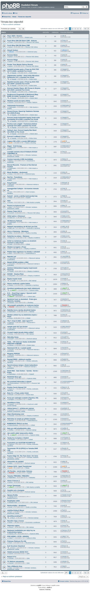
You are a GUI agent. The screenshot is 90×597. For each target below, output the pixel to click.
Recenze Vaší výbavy (33, 42)
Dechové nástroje (32, 338)
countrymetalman (14, 383)
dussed (11, 102)
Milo (10, 366)
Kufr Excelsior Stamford (16, 546)
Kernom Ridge (12, 60)
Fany (10, 155)
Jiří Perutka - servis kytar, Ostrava (19, 471)
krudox (11, 202)
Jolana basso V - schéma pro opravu (20, 408)
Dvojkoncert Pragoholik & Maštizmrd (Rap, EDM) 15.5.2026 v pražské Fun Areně (22, 95)
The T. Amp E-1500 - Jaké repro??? (20, 321)
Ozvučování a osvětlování (33, 522)
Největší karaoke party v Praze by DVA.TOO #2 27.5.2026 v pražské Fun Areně (23, 70)
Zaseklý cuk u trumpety (15, 490)
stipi (10, 37)
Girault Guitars (12, 50)
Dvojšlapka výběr (13, 501)
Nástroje (31, 311)
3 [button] (75, 29)
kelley (10, 233)
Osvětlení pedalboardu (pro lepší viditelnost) (23, 288)
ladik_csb (11, 228)
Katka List (12, 217)
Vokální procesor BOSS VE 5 (17, 552)
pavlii (10, 143)
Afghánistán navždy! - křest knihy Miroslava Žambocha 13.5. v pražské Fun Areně (23, 76)
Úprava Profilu (12, 495)
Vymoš (11, 553)
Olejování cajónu (13, 525)
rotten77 (13, 290)
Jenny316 (12, 264)
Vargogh (13, 73)
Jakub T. (11, 538)
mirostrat (11, 415)
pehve (10, 482)
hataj (10, 568)
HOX (9, 201)
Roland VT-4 (11, 557)
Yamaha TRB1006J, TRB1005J (18, 476)
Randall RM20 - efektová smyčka (19, 359)
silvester (11, 558)
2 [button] (72, 29)
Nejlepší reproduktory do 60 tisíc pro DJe (22, 226)
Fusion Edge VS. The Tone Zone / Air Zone (22, 456)
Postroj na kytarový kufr (16, 205)
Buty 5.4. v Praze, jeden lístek (18, 393)
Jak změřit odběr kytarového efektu (20, 433)
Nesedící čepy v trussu (15, 521)
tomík (10, 507)
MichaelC (11, 184)
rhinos (10, 318)
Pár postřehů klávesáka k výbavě (19, 381)
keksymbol (12, 275)
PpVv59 (11, 349)
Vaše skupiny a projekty (33, 202)
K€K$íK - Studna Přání (15, 274)
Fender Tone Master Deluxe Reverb (20, 64)
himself (11, 394)
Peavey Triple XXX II (14, 211)
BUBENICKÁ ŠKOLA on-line (17, 423)
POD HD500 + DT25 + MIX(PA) (18, 536)
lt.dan (10, 192)
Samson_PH (12, 533)
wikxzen (11, 51)
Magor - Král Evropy (14, 146)
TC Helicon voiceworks (15, 561)
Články (27, 468)
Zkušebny (30, 302)
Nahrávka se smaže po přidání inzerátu (21, 419)
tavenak (11, 378)
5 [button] (80, 29)
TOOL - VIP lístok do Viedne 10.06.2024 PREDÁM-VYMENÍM (21, 342)
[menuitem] (15, 13)
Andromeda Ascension (15, 105)
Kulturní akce (33, 73)
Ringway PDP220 (13, 354)
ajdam (10, 463)
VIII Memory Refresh (14, 221)
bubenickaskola (13, 425)
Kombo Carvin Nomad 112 (16, 387)
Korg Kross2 (11, 183)
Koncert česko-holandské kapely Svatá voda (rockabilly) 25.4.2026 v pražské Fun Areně (23, 118)
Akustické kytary (30, 542)
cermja (11, 334)
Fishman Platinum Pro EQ (16, 541)
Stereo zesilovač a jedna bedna (18, 283)
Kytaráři (28, 197)
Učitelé (28, 244)
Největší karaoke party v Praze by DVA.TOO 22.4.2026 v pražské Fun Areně (23, 83)
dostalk (13, 280)
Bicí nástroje (32, 280)
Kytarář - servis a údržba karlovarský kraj (22, 196)
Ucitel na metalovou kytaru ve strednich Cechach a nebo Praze (21, 242)
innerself (11, 213)
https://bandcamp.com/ (15, 414)
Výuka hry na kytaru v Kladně (18, 438)
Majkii (10, 197)
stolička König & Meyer (15, 510)
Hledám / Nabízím (32, 102)
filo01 (10, 253)
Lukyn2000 (12, 258)
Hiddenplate (12, 107)
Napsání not (11, 256)
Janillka (11, 430)
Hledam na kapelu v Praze (16, 247)
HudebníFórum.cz (12, 498)
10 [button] (85, 29)
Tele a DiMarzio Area (14, 566)
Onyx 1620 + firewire (14, 36)
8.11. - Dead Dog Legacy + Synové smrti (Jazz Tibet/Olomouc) (21, 294)
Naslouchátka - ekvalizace (16, 505)
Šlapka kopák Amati (14, 279)
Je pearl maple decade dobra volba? (20, 332)
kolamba (11, 302)
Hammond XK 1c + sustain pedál (19, 348)
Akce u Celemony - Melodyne (17, 231)
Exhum (13, 548)
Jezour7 (11, 527)
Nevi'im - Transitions (14, 177)
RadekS (11, 361)
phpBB (39, 585)
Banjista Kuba (13, 502)
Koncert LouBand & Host (16, 136)
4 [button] (77, 29)
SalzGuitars (12, 311)
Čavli (10, 512)
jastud (10, 47)
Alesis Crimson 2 (13, 481)
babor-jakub (12, 328)
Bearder (11, 451)
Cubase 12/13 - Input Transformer (19, 466)
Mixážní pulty (29, 37)
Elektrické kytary (32, 51)
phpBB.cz (49, 587)
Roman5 (11, 355)
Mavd (13, 518)
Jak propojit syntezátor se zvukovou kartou (23, 305)
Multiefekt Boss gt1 (14, 377)
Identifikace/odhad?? (15, 516)
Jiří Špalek (12, 439)
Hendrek (11, 307)
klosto (10, 522)
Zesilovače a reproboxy (33, 228)
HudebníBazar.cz (31, 253)
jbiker (10, 207)
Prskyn (11, 42)
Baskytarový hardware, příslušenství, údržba (21, 410)
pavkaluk (11, 410)
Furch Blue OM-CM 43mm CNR (18, 45)
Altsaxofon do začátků (15, 461)
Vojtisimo (11, 444)
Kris (10, 248)
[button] (66, 28)
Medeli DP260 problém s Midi (17, 262)
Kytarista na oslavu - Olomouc (18, 236)
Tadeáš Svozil (13, 496)
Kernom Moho (12, 55)
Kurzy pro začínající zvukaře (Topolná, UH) (22, 398)
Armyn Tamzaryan (13, 485)
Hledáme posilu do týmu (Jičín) (18, 101)
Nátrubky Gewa (12, 337)
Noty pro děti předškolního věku (19, 428)
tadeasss (11, 322)
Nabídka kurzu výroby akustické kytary (21, 310)
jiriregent (11, 399)
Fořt (10, 492)
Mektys (11, 160)
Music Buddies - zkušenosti (17, 172)
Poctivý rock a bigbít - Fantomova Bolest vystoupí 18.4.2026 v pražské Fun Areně (22, 124)
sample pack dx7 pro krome (17, 326)
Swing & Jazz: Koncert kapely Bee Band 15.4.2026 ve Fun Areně (21, 131)
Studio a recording (30, 143)
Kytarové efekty (34, 290)
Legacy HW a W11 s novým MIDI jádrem (21, 141)
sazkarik (11, 404)
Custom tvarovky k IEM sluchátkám (20, 159)
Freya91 (11, 271)
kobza (10, 174)
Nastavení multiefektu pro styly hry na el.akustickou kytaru (21, 531)
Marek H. (11, 389)
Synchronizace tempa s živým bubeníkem (22, 365)
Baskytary (32, 477)
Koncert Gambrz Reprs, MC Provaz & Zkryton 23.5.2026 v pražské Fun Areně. (23, 89)
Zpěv (29, 217)
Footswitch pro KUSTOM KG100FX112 (21, 443)
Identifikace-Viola (13, 402)
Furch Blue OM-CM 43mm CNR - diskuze (22, 41)
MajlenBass (12, 477)
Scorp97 (11, 338)
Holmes (11, 345)
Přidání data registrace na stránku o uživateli (23, 252)
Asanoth (11, 420)
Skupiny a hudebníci (34, 237)
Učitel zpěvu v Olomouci (16, 216)
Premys (11, 457)
